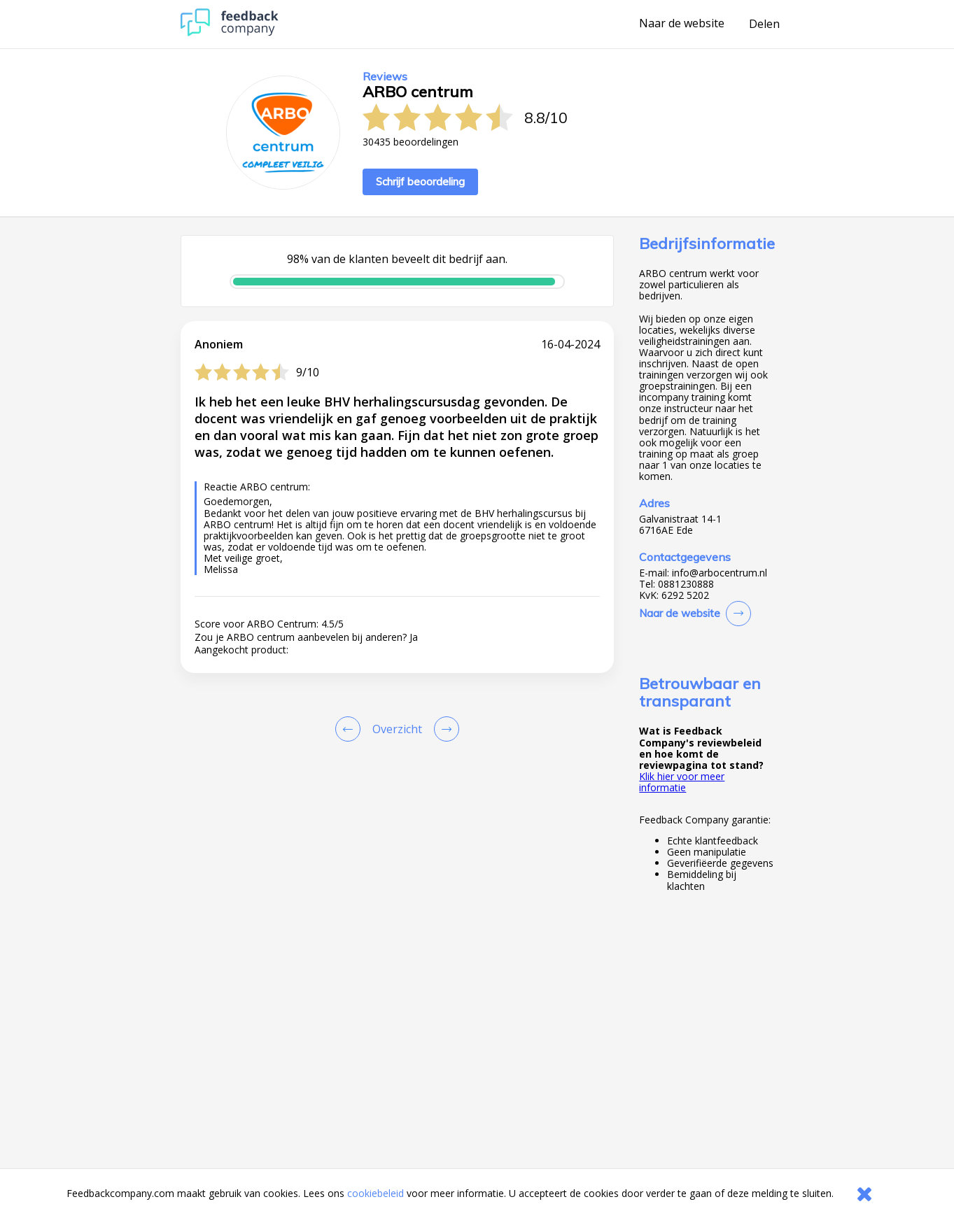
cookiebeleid (375, 1193)
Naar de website (681, 24)
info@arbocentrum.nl (719, 573)
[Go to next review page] (443, 729)
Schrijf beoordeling (420, 181)
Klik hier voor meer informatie (681, 782)
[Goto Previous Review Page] (350, 729)
